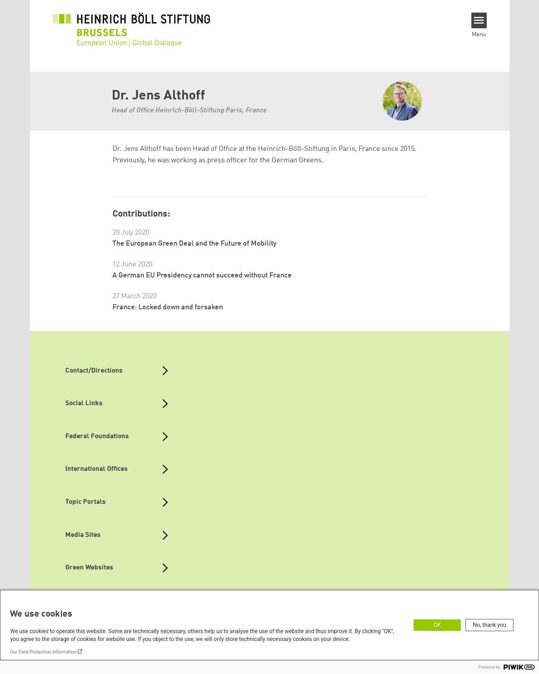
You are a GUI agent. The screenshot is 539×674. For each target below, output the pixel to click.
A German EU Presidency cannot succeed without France (202, 275)
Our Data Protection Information (43, 652)
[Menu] (479, 20)
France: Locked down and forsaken (167, 307)
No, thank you (489, 625)
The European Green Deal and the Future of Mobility (194, 243)
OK (437, 625)
